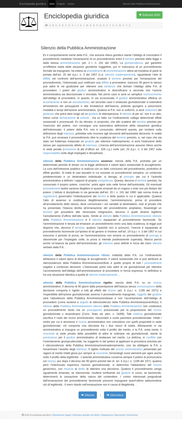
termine (129, 58)
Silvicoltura (116, 395)
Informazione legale (61, 415)
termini (102, 196)
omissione (70, 149)
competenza (105, 180)
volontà (84, 117)
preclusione (50, 337)
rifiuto (105, 255)
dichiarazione (67, 117)
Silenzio (89, 395)
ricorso (157, 282)
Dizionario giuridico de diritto (86, 415)
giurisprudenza (134, 62)
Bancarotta (120, 415)
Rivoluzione (132, 415)
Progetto (61, 4)
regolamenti (50, 196)
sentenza (109, 86)
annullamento (80, 102)
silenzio (109, 74)
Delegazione (107, 415)
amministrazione (70, 62)
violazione (151, 110)
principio (129, 176)
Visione (70, 4)
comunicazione (146, 286)
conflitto (151, 337)
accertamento (51, 102)
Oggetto (142, 294)
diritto (81, 368)
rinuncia (68, 368)
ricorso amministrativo (129, 349)
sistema (138, 313)
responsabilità (51, 153)
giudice (81, 90)
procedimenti (94, 70)
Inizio (52, 4)
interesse (91, 145)
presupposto (94, 310)
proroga (154, 235)
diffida (46, 78)
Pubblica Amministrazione (81, 161)
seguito (84, 302)
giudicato (48, 113)
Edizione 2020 (149, 14)
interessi (69, 133)
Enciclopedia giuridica (32, 3)
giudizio (93, 113)
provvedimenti (51, 188)
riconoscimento (152, 94)
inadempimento (124, 74)
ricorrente (49, 333)
